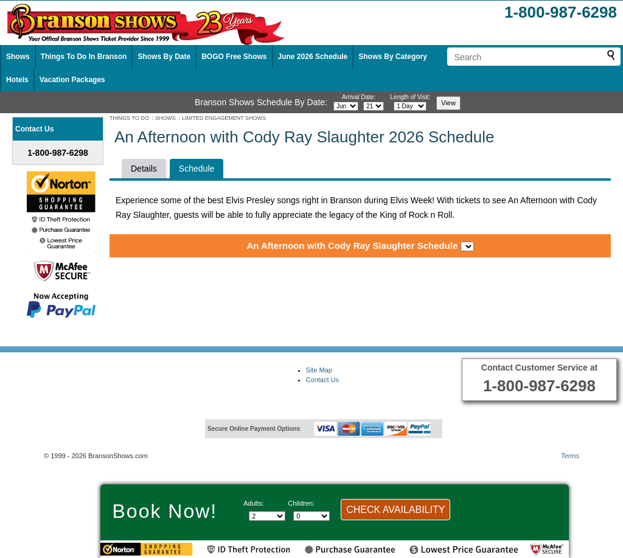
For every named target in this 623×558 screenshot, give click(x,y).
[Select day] (373, 106)
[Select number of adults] (267, 516)
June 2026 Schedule (313, 56)
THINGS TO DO (129, 118)
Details (144, 168)
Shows (18, 56)
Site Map (319, 370)
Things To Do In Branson (84, 56)
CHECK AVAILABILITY (395, 509)
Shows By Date (163, 56)
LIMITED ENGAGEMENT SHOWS (224, 118)
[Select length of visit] (410, 106)
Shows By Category (392, 56)
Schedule (196, 168)
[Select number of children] (311, 516)
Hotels (17, 79)
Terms (570, 455)
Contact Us (322, 379)
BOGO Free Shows (233, 56)
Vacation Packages (72, 79)
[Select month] (345, 106)
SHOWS (165, 118)
